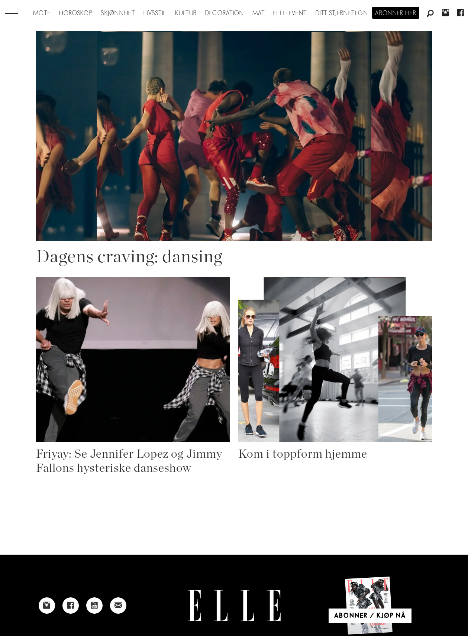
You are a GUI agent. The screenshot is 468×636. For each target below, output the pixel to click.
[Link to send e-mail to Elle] (118, 605)
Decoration (224, 13)
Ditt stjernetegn (342, 13)
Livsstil (155, 13)
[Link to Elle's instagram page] (47, 605)
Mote (42, 13)
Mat (258, 13)
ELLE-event (290, 13)
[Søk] (430, 13)
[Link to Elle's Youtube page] (94, 605)
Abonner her (395, 13)
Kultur (186, 13)
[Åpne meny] (11, 11)
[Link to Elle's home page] (234, 606)
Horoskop (76, 13)
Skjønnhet (118, 13)
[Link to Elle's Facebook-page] (70, 605)
